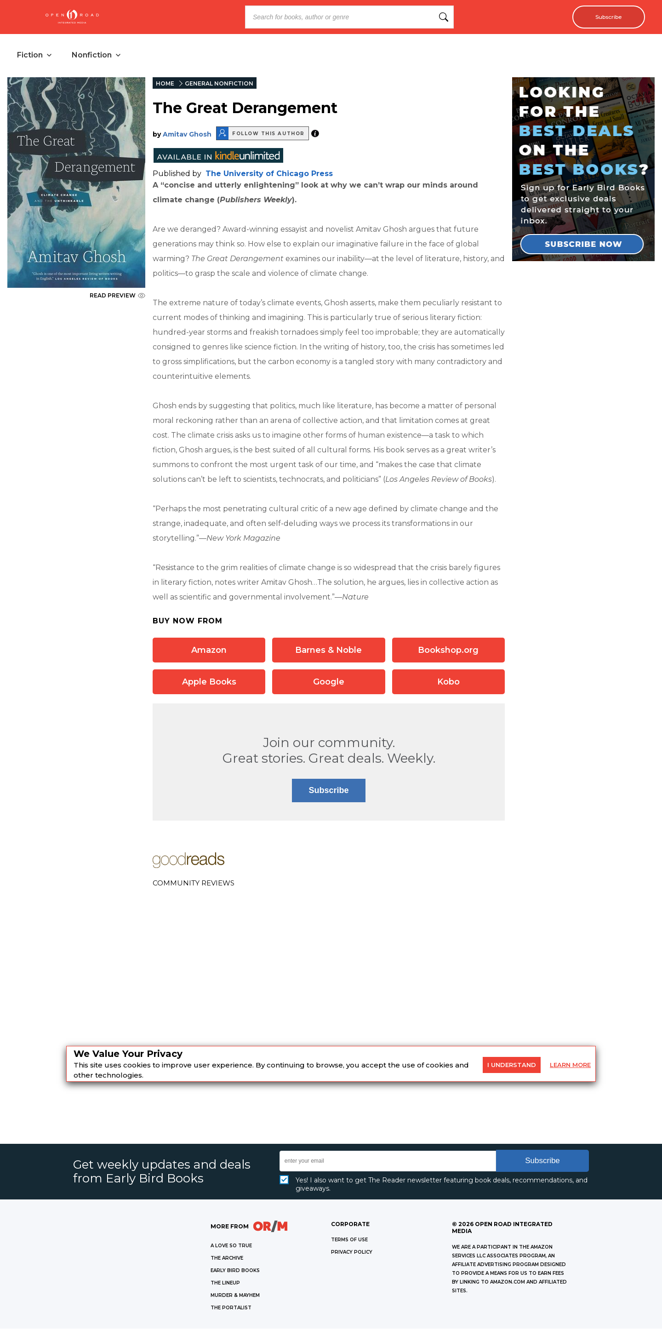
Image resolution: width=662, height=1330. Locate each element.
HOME (165, 84)
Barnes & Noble (328, 651)
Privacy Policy (351, 1253)
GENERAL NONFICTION (219, 84)
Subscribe (605, 17)
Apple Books (209, 683)
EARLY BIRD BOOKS (235, 1272)
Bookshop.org (448, 651)
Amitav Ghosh (187, 135)
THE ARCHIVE (227, 1259)
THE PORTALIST (231, 1309)
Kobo (448, 683)
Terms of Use (349, 1241)
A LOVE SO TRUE (231, 1247)
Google (328, 683)
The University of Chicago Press (269, 175)
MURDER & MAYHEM (235, 1297)
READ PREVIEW (117, 296)
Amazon (209, 651)
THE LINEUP (225, 1284)
